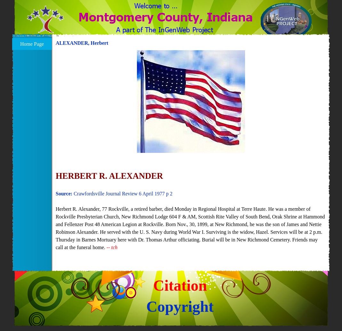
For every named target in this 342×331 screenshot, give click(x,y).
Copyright (180, 306)
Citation (180, 285)
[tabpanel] (191, 154)
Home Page (32, 44)
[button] (45, 23)
